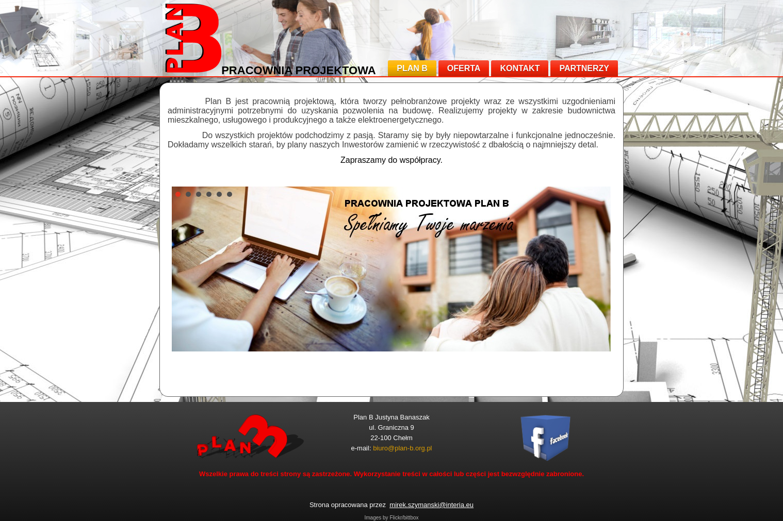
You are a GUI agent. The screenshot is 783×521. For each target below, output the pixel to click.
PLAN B (412, 68)
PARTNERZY (584, 68)
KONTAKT (520, 68)
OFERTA (464, 68)
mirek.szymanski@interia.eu (431, 505)
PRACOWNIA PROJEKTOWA (298, 70)
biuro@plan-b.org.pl (402, 448)
